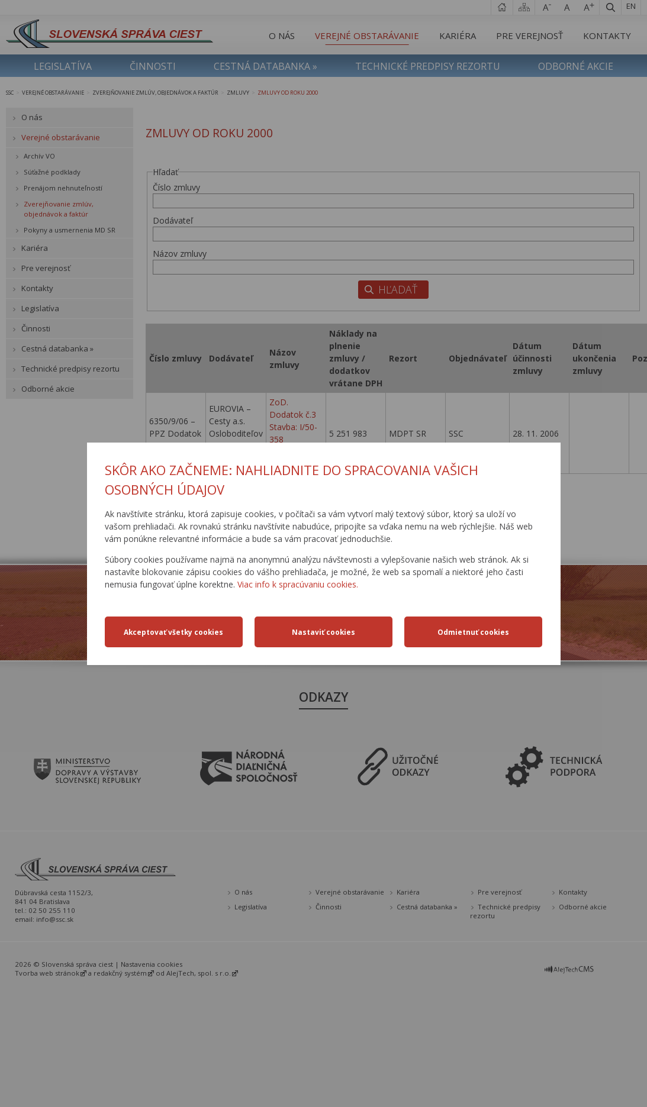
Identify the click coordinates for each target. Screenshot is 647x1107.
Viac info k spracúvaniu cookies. (297, 584)
